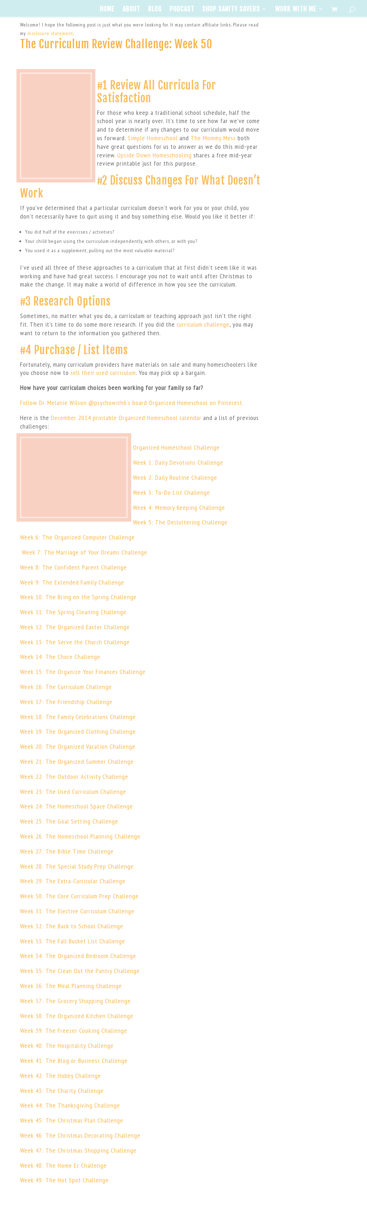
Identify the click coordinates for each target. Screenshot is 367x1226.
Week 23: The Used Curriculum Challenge (73, 791)
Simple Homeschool (153, 138)
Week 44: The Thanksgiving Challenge (70, 1105)
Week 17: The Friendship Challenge (66, 702)
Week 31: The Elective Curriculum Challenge (77, 911)
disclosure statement (50, 33)
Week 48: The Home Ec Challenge (63, 1165)
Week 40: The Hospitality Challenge (67, 1045)
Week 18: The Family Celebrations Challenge (78, 717)
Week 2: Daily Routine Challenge (175, 477)
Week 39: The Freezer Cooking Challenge (73, 1030)
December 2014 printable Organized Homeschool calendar (126, 418)
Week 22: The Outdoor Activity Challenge (74, 776)
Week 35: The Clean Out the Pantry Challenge (80, 971)
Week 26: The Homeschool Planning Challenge (80, 836)
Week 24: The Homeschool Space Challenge (76, 806)
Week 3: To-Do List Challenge (171, 492)
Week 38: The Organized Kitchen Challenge (76, 1016)
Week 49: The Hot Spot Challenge (64, 1180)
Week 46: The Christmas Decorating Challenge (80, 1135)
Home (107, 9)
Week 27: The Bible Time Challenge (67, 851)
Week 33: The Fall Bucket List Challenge (72, 941)
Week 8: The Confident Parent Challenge (73, 567)
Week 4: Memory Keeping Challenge (179, 507)
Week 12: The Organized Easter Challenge (75, 627)
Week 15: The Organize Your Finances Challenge (83, 672)
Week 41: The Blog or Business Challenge (74, 1060)
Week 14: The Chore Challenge (60, 657)
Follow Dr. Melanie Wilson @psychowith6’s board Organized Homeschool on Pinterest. (132, 403)
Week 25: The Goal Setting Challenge (69, 821)
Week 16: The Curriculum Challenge (66, 687)
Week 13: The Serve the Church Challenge (75, 642)
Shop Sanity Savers (231, 9)
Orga (139, 447)
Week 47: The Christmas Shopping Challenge (78, 1150)
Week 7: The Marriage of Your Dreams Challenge (83, 552)
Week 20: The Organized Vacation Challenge (77, 746)
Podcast (182, 9)
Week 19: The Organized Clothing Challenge (78, 731)
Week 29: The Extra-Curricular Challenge (72, 881)
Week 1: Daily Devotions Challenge (178, 462)
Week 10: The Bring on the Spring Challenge (78, 597)
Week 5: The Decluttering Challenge (180, 522)
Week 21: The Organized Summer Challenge (77, 761)
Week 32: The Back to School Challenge (71, 926)
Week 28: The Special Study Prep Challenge (77, 866)
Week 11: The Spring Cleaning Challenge (73, 612)
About (131, 9)
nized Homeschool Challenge (182, 447)
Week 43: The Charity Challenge (62, 1090)
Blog (155, 9)
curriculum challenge (203, 324)
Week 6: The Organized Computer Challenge (77, 537)
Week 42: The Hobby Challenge (60, 1075)
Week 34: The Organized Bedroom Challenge (78, 956)
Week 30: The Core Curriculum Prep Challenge (79, 896)
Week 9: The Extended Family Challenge (72, 582)
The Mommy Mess (213, 138)
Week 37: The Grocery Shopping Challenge (75, 1001)
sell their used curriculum (103, 372)
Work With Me (295, 9)
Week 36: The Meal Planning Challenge (71, 986)
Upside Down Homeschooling (154, 155)
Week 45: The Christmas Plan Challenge (71, 1120)
